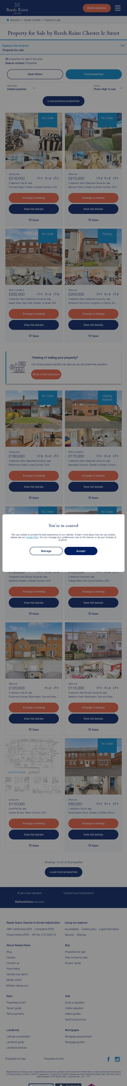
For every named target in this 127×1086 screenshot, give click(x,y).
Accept (80, 550)
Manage (46, 550)
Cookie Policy (32, 537)
